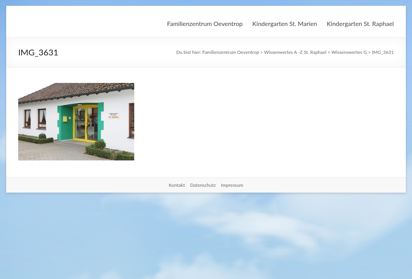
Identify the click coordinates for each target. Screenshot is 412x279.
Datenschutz (203, 185)
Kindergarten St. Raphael (360, 23)
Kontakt (177, 185)
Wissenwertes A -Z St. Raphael (295, 52)
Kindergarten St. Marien (284, 23)
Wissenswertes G (349, 52)
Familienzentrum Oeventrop (205, 23)
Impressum (232, 185)
